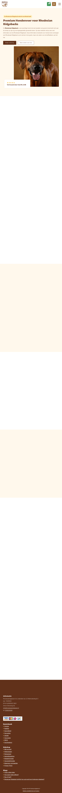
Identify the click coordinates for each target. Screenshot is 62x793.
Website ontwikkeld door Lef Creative (31, 791)
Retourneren (7, 754)
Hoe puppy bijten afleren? (11, 775)
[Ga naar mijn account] (54, 4)
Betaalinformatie (9, 758)
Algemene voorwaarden (11, 763)
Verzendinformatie (9, 761)
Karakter (6, 728)
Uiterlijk (6, 735)
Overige (6, 726)
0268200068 (8, 710)
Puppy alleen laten (9, 772)
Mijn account (7, 749)
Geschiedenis (8, 742)
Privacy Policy (8, 765)
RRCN (6, 740)
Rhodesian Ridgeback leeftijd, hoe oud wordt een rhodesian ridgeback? (24, 779)
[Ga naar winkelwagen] (49, 4)
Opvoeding (7, 733)
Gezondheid (7, 731)
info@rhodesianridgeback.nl (11, 708)
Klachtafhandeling (9, 756)
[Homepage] (24, 4)
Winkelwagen (8, 751)
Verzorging (7, 738)
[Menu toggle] (59, 4)
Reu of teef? (7, 777)
